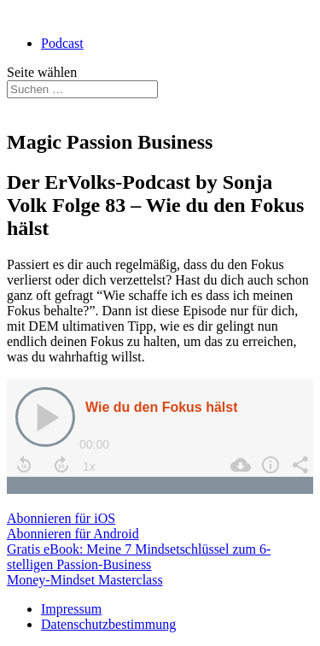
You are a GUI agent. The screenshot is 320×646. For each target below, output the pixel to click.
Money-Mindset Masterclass (85, 580)
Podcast (62, 43)
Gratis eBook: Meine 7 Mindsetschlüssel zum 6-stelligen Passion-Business (139, 557)
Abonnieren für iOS (61, 518)
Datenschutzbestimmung (108, 624)
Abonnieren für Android (73, 533)
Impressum (71, 609)
